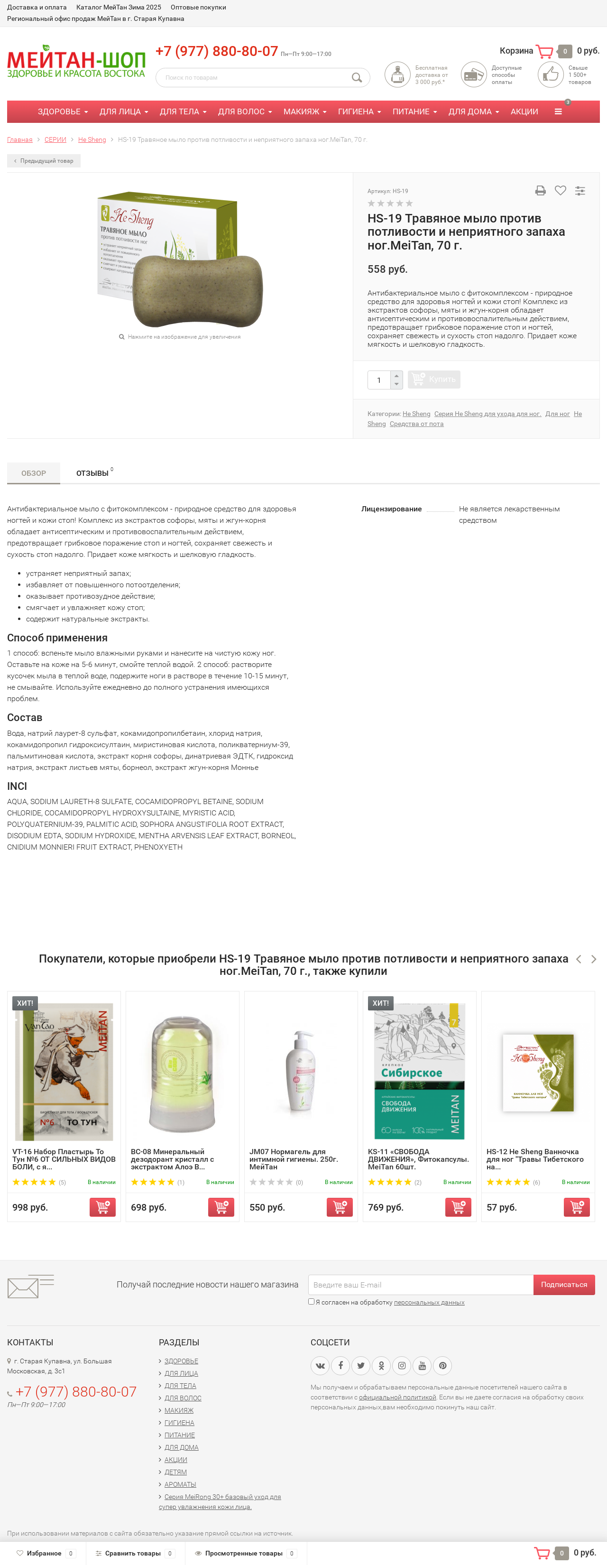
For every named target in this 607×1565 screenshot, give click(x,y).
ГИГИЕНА (356, 111)
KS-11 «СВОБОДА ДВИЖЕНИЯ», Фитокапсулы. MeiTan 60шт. (418, 1159)
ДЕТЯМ (176, 1472)
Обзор (33, 473)
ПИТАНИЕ (411, 111)
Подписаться (564, 1284)
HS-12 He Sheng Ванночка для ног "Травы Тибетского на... (535, 1159)
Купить (442, 379)
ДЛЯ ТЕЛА (179, 111)
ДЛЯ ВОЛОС (241, 111)
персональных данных (429, 1302)
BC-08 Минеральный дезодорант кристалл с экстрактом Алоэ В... (172, 1159)
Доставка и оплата (37, 7)
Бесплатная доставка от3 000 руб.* (431, 75)
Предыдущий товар (44, 160)
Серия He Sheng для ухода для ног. (488, 413)
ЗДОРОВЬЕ (59, 111)
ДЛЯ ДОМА (470, 111)
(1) (157, 1182)
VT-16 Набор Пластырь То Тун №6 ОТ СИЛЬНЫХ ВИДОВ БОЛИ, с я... (64, 1159)
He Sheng (417, 413)
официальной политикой (397, 1397)
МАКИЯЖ (301, 111)
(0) (276, 1182)
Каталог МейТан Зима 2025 (118, 7)
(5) (39, 1182)
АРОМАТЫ (180, 1484)
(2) (395, 1182)
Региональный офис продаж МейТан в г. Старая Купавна (95, 18)
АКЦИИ (524, 111)
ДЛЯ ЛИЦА (120, 111)
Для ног (557, 413)
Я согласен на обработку (386, 1302)
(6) (513, 1182)
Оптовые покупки (198, 7)
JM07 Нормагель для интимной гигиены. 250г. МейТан (293, 1159)
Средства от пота (417, 423)
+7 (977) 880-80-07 (217, 51)
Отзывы (94, 472)
